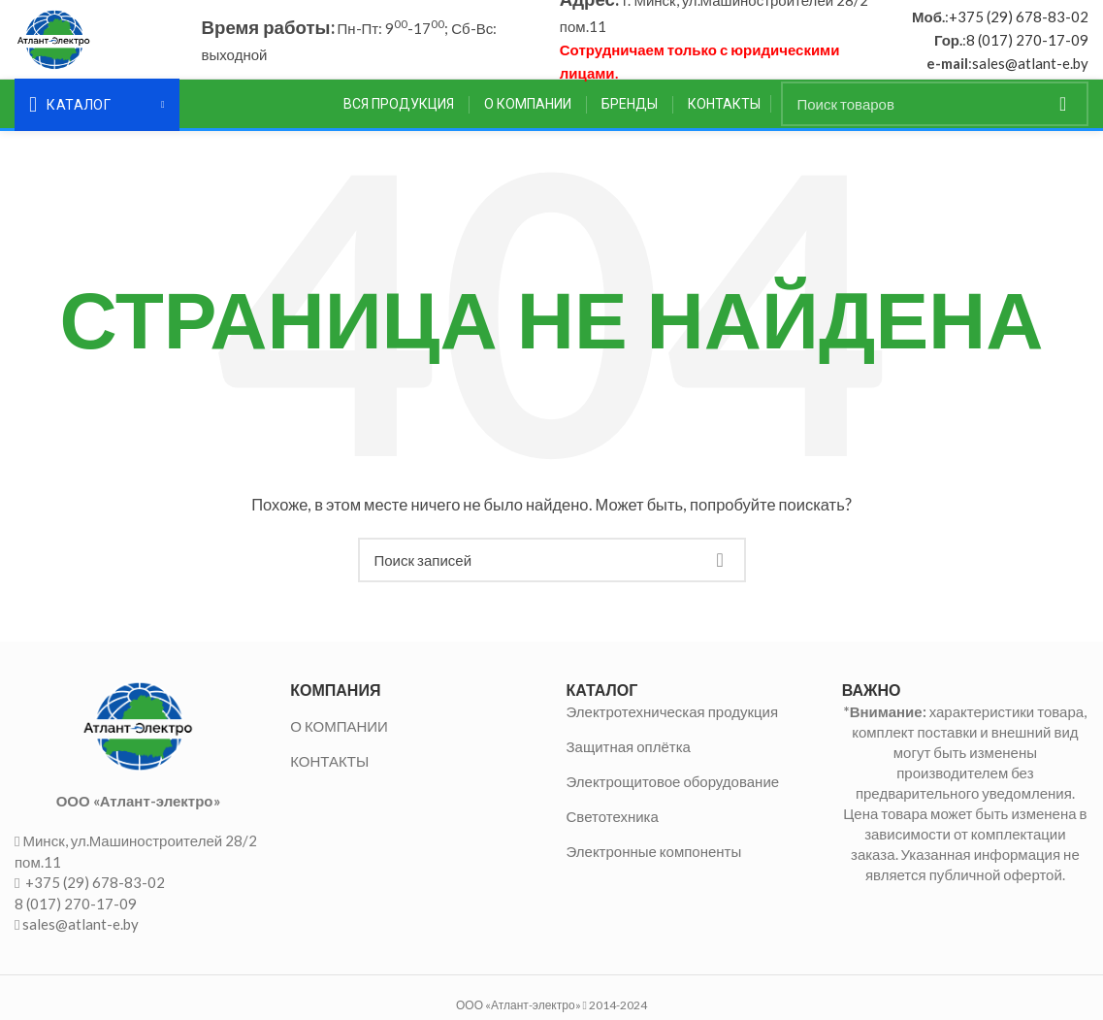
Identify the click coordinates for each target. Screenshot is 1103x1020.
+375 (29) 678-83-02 (1018, 20)
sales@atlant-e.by (1030, 67)
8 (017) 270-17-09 (1027, 43)
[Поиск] (935, 112)
